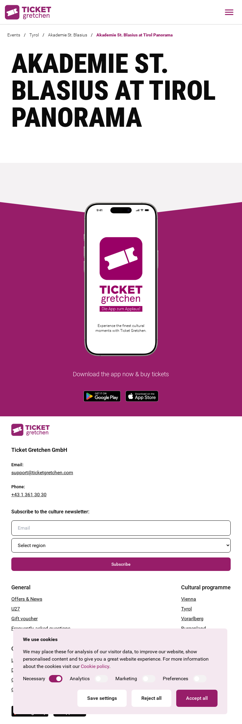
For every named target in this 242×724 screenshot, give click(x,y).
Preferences (175, 678)
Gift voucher (24, 618)
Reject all (151, 698)
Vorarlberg (192, 618)
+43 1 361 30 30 (29, 494)
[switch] (55, 678)
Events (13, 34)
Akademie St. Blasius (67, 34)
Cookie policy (95, 666)
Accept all (197, 698)
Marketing (126, 678)
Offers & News (26, 599)
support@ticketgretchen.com (42, 472)
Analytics (80, 678)
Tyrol (34, 34)
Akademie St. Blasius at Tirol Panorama (134, 34)
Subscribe (121, 564)
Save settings (102, 698)
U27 (15, 609)
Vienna (188, 599)
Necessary (34, 678)
